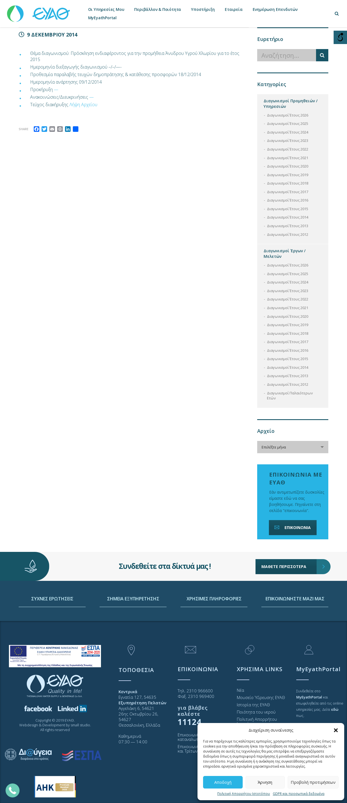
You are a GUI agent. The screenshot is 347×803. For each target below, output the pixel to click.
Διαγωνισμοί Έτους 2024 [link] (287, 132)
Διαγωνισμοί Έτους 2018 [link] (287, 183)
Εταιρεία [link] (233, 9)
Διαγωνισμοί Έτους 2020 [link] (287, 166)
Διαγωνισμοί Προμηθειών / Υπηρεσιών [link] (290, 103)
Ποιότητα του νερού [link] (256, 712)
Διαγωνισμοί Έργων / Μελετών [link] (284, 253)
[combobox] (292, 447)
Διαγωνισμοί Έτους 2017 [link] (287, 191)
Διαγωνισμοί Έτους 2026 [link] (287, 115)
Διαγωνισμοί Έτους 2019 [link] (287, 174)
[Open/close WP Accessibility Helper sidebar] (340, 37)
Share (23, 129)
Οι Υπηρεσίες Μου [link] (106, 9)
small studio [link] (80, 724)
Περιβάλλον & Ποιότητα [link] (157, 9)
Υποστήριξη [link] (203, 9)
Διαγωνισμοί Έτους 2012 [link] (287, 234)
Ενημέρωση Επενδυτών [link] (275, 9)
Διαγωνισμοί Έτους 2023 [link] (287, 140)
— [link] (56, 89)
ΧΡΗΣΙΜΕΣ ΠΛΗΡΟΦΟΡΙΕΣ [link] (214, 621)
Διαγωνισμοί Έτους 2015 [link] (287, 208)
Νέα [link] (240, 690)
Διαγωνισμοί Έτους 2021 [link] (287, 157)
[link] (39, 11)
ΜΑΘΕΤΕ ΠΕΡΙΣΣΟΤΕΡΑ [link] (289, 550)
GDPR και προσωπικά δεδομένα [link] (298, 793)
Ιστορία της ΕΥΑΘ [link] (253, 704)
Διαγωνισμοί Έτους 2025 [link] (287, 123)
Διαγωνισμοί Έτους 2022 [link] (287, 149)
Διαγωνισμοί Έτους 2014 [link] (287, 217)
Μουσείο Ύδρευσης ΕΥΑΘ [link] (261, 697)
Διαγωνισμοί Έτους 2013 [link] (287, 225)
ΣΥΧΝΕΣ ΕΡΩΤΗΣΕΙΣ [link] (52, 621)
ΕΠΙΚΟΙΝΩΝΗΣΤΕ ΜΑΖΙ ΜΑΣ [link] (295, 621)
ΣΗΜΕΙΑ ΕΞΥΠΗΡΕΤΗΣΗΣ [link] (133, 621)
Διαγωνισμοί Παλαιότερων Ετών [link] (290, 395)
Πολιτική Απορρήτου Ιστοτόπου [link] (243, 793)
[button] (336, 730)
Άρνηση (265, 782)
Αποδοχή (223, 782)
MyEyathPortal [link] (102, 17)
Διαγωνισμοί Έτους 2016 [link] (287, 200)
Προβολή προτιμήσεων (313, 782)
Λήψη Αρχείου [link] (83, 104)
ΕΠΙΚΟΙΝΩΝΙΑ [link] (292, 527)
